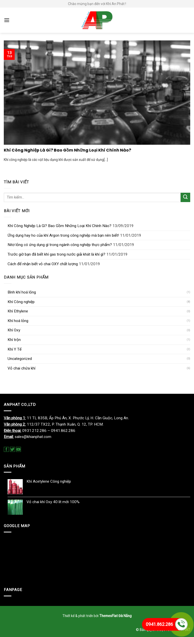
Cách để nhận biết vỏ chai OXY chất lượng (43, 264)
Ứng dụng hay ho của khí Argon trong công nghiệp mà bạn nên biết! (63, 235)
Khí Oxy (14, 330)
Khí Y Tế (14, 349)
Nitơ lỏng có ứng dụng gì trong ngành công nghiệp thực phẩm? (60, 244)
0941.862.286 (159, 624)
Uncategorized (20, 358)
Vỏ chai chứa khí (21, 368)
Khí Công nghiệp (21, 302)
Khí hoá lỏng (18, 320)
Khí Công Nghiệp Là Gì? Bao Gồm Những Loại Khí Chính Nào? (59, 226)
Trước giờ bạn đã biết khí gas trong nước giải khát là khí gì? (56, 254)
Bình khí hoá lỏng (22, 292)
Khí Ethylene (18, 311)
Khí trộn (14, 339)
